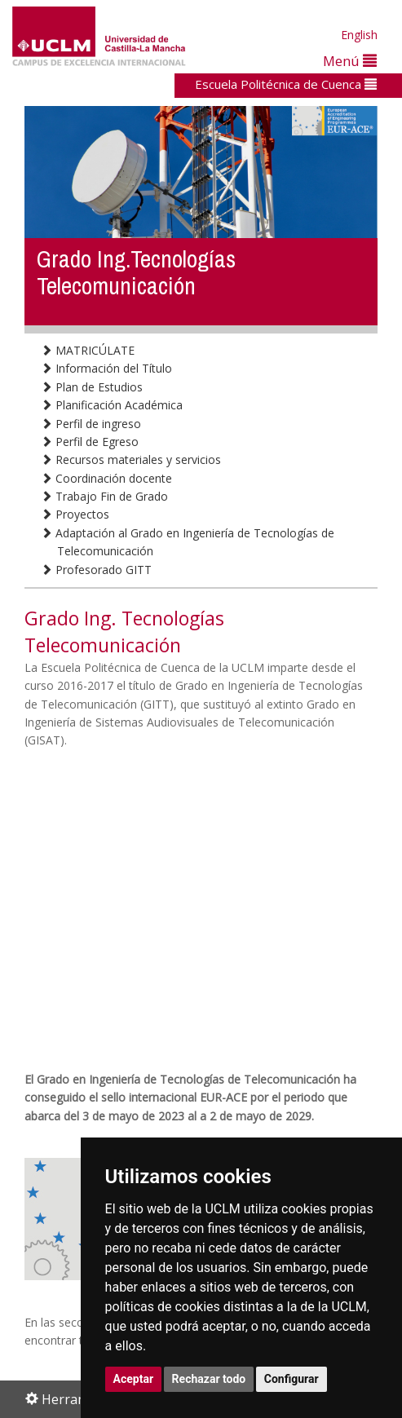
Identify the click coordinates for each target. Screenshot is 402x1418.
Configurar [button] (291, 1378)
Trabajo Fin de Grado (104, 496)
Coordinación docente (106, 478)
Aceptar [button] (133, 1378)
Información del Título (106, 368)
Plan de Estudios (92, 387)
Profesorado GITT (96, 569)
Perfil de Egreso (90, 441)
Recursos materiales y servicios (131, 459)
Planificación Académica (112, 405)
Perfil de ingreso (91, 423)
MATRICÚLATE (88, 350)
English (359, 34)
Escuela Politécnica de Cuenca (286, 84)
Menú (350, 60)
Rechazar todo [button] (209, 1378)
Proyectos (75, 514)
